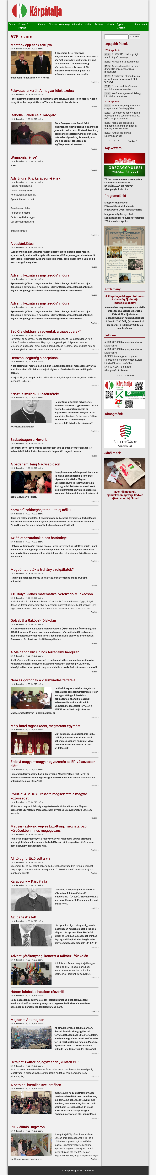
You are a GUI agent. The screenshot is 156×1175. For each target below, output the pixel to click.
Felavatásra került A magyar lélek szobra (42, 91)
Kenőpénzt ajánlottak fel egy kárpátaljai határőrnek (122, 95)
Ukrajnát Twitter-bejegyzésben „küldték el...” (45, 1062)
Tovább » (95, 82)
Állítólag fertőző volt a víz (30, 859)
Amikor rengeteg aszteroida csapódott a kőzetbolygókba (122, 107)
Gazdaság (64, 24)
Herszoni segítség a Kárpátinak (35, 358)
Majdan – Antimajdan (27, 1020)
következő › (132, 141)
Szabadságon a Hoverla (29, 440)
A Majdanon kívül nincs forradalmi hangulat (45, 652)
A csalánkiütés (22, 244)
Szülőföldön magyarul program (120, 356)
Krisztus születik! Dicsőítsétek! (35, 394)
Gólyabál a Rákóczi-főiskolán (33, 620)
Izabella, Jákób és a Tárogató (33, 115)
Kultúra (41, 24)
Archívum (89, 1170)
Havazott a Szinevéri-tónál (125, 61)
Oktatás (53, 24)
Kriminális (77, 24)
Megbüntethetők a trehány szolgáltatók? (42, 570)
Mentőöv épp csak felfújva (31, 45)
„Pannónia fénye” (24, 157)
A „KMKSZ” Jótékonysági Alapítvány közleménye (121, 56)
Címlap (12, 24)
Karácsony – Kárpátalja (29, 881)
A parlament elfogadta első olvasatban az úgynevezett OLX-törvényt (122, 79)
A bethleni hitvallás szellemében (36, 1085)
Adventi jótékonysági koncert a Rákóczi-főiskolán (49, 956)
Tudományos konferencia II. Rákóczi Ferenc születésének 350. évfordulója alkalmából (122, 115)
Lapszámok (141, 24)
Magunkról (76, 1170)
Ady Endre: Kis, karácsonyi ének (35, 178)
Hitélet (88, 24)
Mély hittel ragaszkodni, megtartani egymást (46, 726)
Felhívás (99, 24)
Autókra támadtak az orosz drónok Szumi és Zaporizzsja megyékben (122, 69)
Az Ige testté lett (23, 917)
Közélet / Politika (23, 26)
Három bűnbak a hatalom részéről (37, 992)
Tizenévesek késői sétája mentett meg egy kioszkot (120, 88)
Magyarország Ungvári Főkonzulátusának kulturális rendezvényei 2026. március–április (123, 206)
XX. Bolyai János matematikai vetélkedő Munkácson (52, 594)
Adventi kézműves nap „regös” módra (40, 275)
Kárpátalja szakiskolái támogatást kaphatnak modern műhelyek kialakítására (120, 125)
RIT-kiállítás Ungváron (28, 1127)
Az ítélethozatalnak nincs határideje (39, 538)
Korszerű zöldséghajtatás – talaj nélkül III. (43, 510)
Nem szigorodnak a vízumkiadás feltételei (43, 680)
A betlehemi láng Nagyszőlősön (35, 464)
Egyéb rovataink (122, 26)
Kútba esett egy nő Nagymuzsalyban (117, 134)
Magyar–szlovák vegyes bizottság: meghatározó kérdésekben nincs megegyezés (49, 828)
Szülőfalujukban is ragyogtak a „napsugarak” (46, 331)
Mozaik (110, 24)
